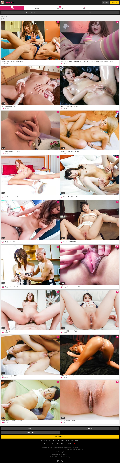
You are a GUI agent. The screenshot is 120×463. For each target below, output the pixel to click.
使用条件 (43, 440)
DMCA (62, 440)
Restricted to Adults (60, 461)
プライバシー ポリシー (53, 440)
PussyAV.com (7, 3)
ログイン (105, 2)
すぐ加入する (114, 2)
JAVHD (77, 440)
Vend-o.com (46, 449)
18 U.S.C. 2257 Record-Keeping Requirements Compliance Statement (60, 447)
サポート (52, 443)
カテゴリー (60, 8)
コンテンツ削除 (70, 440)
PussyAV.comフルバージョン (64, 443)
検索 (84, 8)
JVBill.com (39, 449)
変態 (89, 12)
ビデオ (12, 8)
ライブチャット (30, 12)
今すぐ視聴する (60, 436)
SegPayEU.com (53, 449)
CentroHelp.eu (61, 449)
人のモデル (36, 8)
